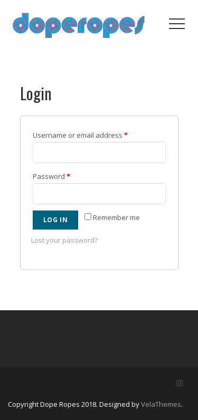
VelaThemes (161, 404)
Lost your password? (64, 240)
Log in (55, 219)
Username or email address (80, 135)
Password (51, 176)
